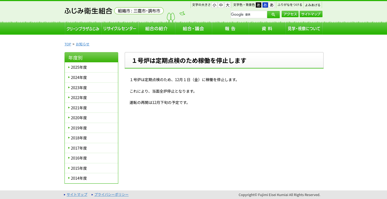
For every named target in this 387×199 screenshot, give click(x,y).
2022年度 (79, 97)
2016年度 (79, 158)
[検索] (248, 14)
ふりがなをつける (290, 4)
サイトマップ (311, 14)
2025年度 (79, 67)
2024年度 (79, 77)
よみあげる (313, 5)
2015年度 (79, 168)
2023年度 (79, 87)
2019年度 (79, 128)
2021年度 (79, 107)
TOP (67, 43)
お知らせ (82, 43)
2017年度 (79, 148)
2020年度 (79, 117)
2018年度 (79, 137)
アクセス (290, 14)
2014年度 (79, 178)
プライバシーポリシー (111, 194)
